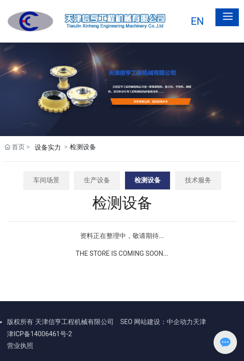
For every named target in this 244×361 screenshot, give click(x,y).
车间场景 (46, 180)
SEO (126, 321)
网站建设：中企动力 (163, 321)
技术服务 (198, 180)
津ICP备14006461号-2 (39, 334)
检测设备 (147, 180)
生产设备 (97, 180)
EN (197, 21)
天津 (199, 321)
